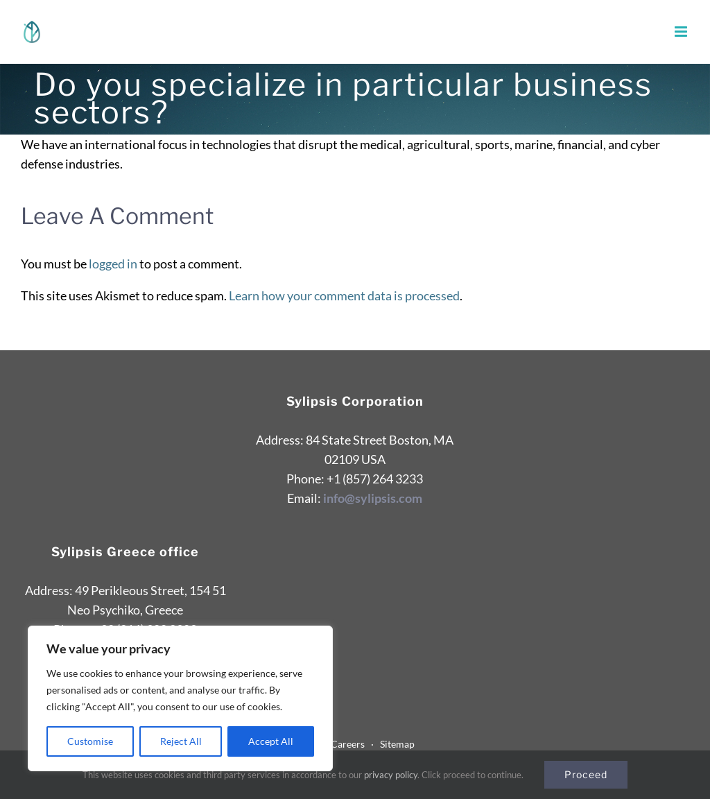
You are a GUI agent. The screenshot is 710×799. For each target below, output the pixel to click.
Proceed (585, 774)
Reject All (181, 741)
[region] (180, 698)
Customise (90, 741)
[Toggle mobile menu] (682, 31)
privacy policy (390, 774)
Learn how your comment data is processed (344, 295)
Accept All (270, 741)
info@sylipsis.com (372, 498)
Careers (351, 744)
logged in (113, 263)
